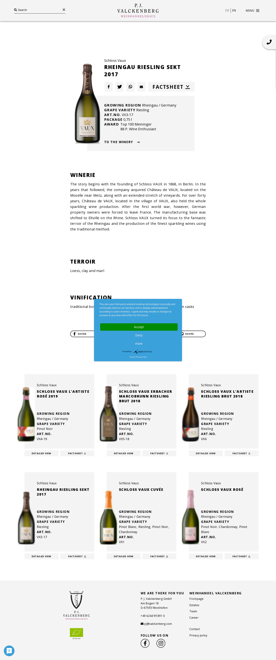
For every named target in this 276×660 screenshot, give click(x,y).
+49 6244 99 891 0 (153, 616)
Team (193, 611)
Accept (139, 327)
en (234, 10)
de (227, 10)
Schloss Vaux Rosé (222, 489)
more (139, 343)
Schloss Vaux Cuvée (141, 489)
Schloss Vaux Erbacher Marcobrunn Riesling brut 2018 (145, 396)
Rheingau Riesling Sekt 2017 (63, 492)
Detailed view (41, 453)
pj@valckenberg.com (158, 624)
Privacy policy (198, 635)
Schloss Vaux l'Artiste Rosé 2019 (63, 394)
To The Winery (122, 142)
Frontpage (196, 599)
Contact (194, 629)
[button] (109, 87)
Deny (139, 335)
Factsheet (171, 86)
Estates (194, 605)
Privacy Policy (141, 357)
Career (194, 618)
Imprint (132, 357)
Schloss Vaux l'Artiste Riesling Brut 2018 (227, 394)
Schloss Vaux (115, 60)
